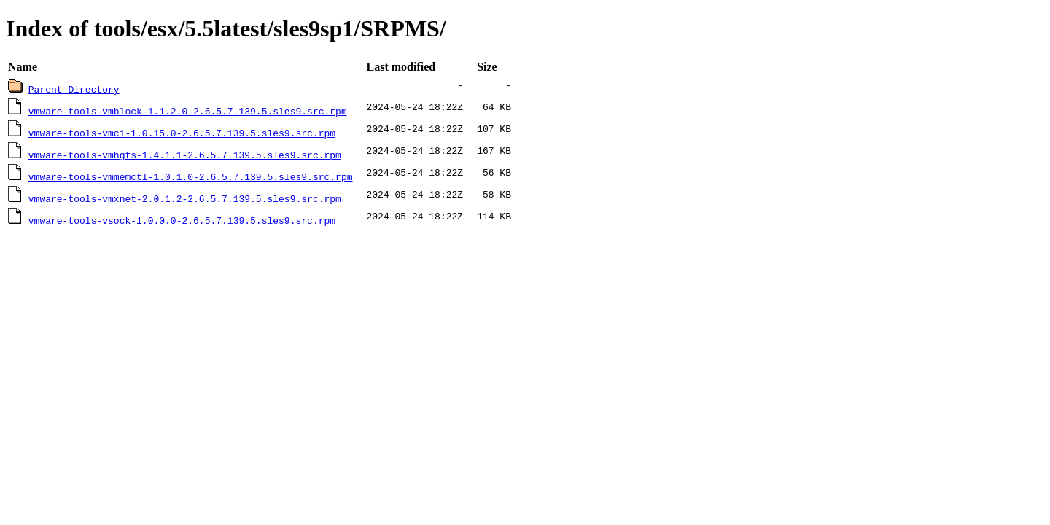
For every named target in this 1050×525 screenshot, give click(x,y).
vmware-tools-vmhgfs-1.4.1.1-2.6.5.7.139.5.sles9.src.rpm (184, 154)
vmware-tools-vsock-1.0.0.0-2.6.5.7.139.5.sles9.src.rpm (181, 220)
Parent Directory (74, 89)
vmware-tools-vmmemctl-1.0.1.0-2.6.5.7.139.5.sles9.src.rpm (190, 176)
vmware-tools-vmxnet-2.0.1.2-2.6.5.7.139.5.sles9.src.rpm (184, 198)
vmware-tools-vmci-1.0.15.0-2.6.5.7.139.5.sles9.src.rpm (181, 132)
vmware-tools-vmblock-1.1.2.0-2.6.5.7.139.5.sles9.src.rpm (187, 110)
